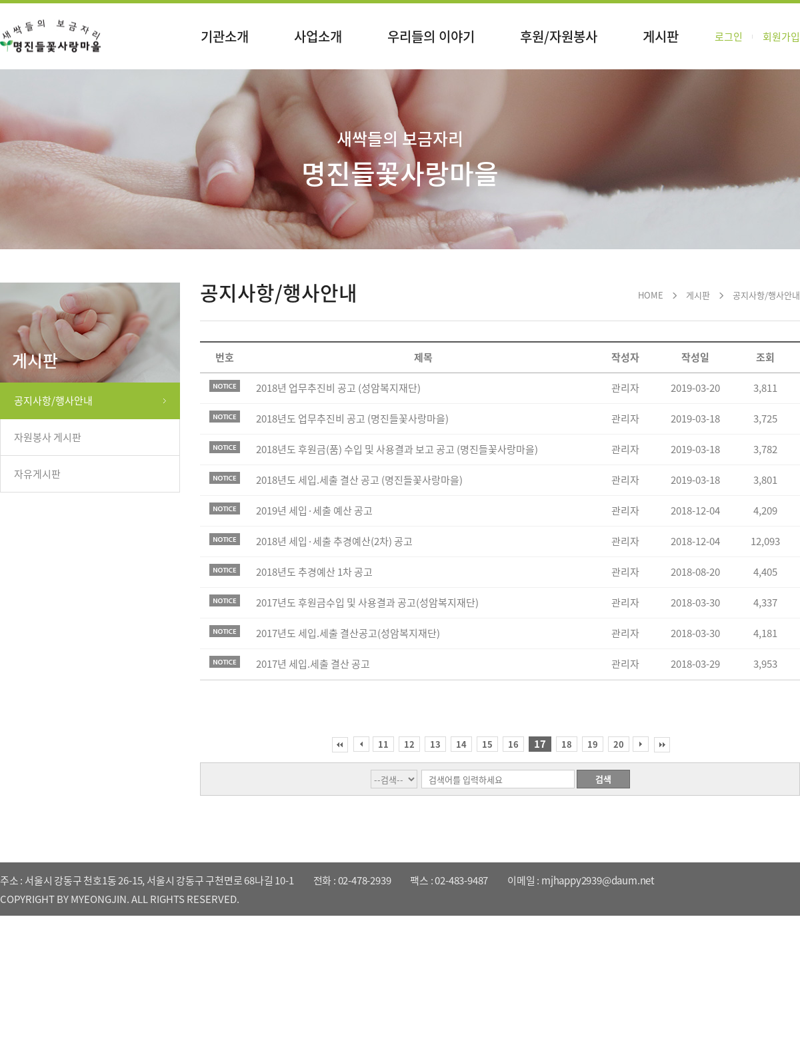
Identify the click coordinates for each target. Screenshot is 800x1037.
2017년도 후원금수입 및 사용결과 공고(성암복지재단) (367, 602)
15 (487, 744)
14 (461, 744)
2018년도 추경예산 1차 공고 (314, 571)
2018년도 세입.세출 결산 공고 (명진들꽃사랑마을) (359, 480)
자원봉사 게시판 (47, 437)
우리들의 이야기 (431, 36)
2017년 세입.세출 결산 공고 (313, 663)
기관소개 (225, 36)
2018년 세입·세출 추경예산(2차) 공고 (334, 541)
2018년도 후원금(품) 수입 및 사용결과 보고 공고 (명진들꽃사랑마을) (397, 449)
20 (618, 744)
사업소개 (318, 36)
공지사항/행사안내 (53, 400)
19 (592, 744)
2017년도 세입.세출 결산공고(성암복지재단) (348, 633)
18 (566, 744)
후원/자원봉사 (558, 36)
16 (513, 744)
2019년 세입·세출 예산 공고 (314, 510)
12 (409, 744)
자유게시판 (37, 474)
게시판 (661, 36)
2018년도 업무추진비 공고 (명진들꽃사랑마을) (352, 418)
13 (435, 744)
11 (383, 744)
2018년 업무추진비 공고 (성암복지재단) (338, 388)
